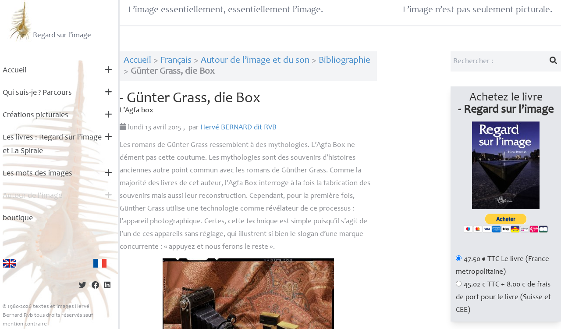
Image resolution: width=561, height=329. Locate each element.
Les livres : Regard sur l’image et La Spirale (52, 144)
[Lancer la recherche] (553, 61)
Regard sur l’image (49, 21)
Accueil (14, 71)
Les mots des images (37, 174)
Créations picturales (35, 115)
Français (176, 60)
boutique (18, 218)
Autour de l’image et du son (255, 60)
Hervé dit (238, 128)
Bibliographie (344, 60)
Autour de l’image (32, 196)
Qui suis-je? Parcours (37, 93)
